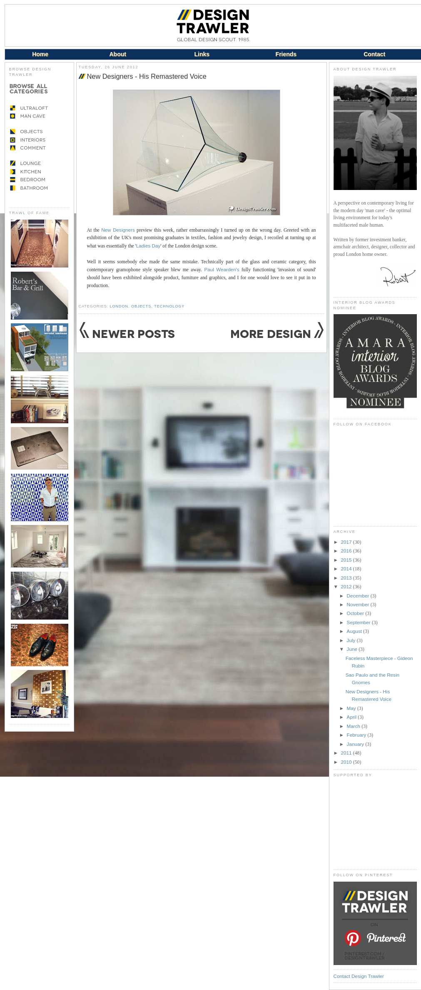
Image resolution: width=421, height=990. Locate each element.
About (117, 54)
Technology (169, 306)
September (359, 622)
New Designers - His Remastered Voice (147, 76)
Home (40, 54)
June (353, 649)
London (119, 306)
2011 (347, 752)
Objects (141, 306)
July (352, 640)
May (352, 708)
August (355, 631)
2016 (347, 550)
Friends (286, 54)
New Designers (118, 229)
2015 (347, 559)
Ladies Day (148, 245)
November (359, 604)
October (356, 613)
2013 (347, 577)
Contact (374, 54)
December (359, 595)
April (352, 717)
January (356, 744)
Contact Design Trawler (359, 976)
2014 (347, 568)
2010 (347, 762)
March (354, 726)
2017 (347, 542)
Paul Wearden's (221, 269)
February (357, 735)
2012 (347, 586)
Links (202, 54)
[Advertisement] (375, 823)
